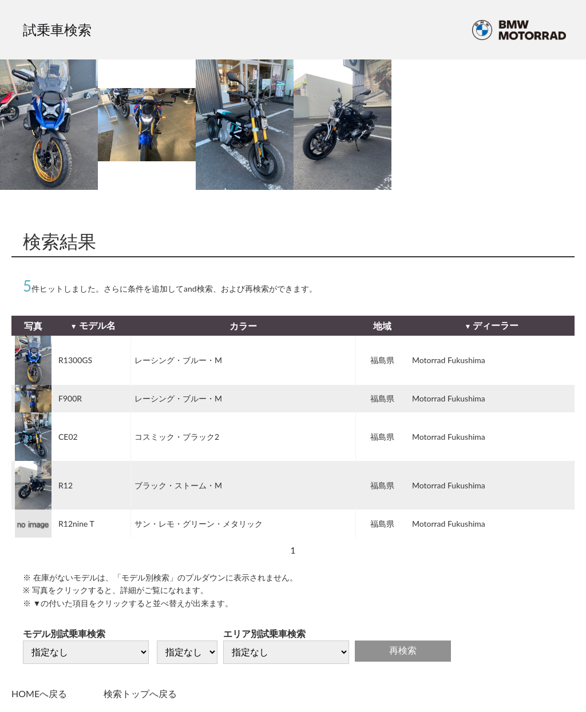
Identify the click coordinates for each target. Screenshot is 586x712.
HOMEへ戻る (39, 693)
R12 (65, 485)
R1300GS (75, 360)
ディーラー (495, 325)
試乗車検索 (57, 29)
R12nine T (76, 523)
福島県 (382, 360)
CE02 (68, 436)
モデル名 (97, 325)
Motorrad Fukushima (448, 360)
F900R (70, 398)
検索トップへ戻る (140, 693)
